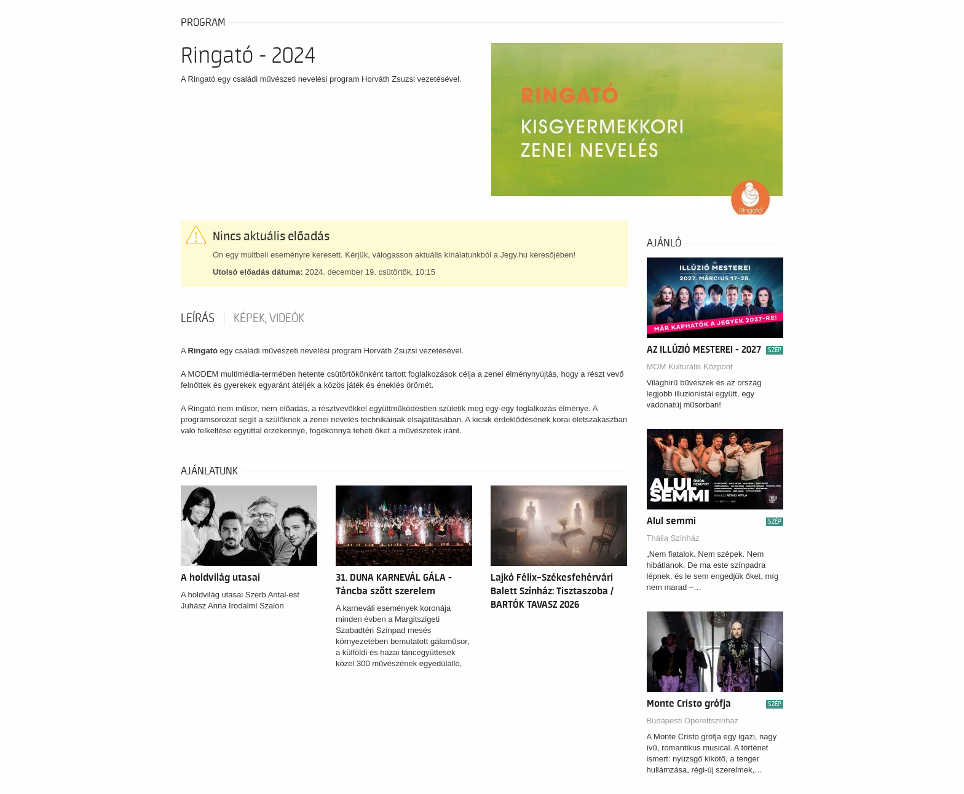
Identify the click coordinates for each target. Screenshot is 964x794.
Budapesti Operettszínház (693, 720)
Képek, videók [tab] (269, 318)
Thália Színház (673, 538)
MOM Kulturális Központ (690, 366)
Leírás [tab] (198, 318)
